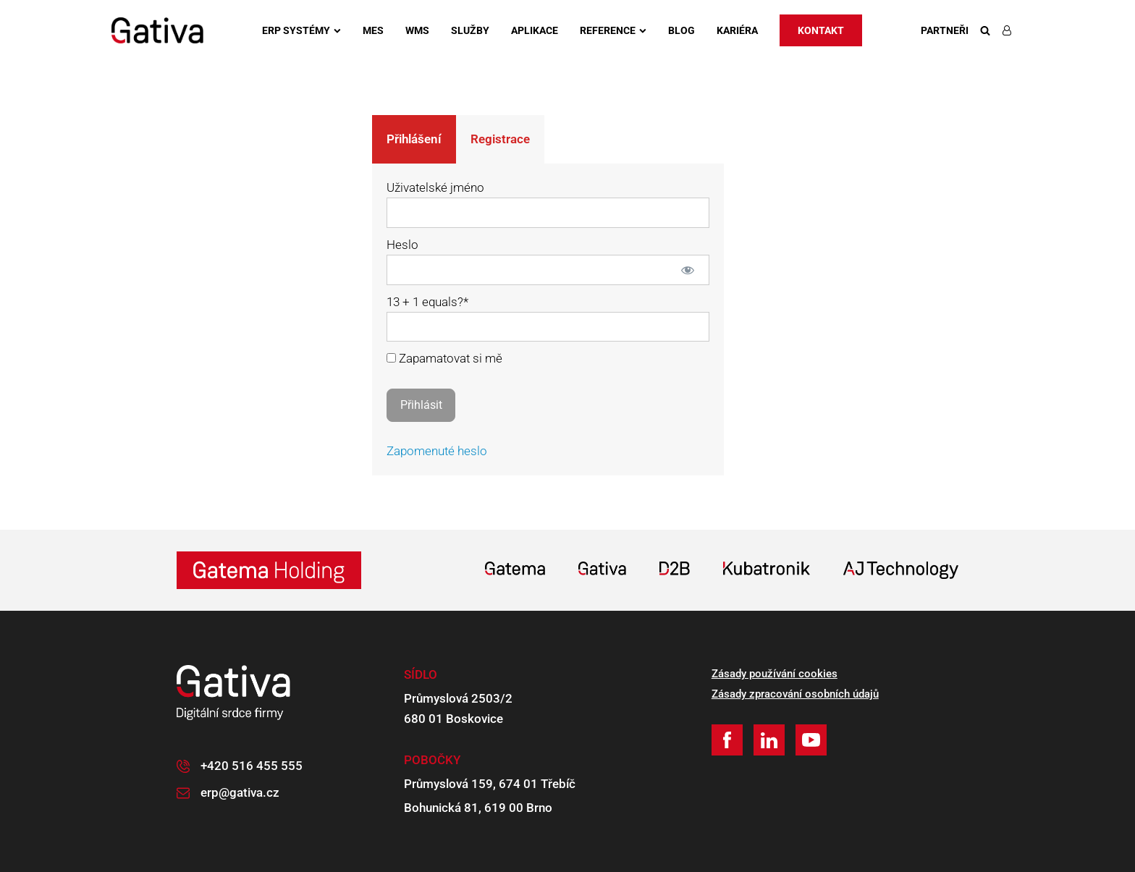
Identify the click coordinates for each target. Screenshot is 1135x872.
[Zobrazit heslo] (688, 270)
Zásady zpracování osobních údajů (795, 693)
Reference (613, 30)
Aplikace (534, 30)
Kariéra (737, 30)
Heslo (402, 244)
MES (373, 30)
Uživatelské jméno (435, 187)
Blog (681, 30)
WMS (417, 30)
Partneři (945, 30)
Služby (470, 30)
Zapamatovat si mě (444, 358)
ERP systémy (301, 30)
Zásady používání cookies (774, 673)
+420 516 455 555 (252, 765)
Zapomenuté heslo (437, 451)
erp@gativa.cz (240, 792)
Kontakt (821, 30)
